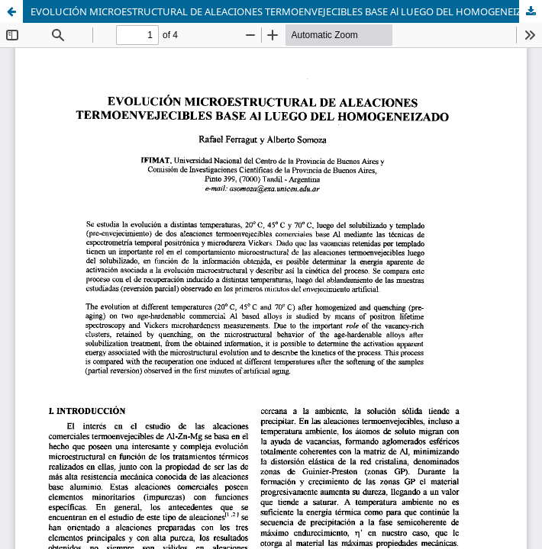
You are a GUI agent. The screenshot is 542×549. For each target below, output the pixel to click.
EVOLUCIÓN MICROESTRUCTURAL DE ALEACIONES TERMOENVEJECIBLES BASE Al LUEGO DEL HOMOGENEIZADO (286, 11)
